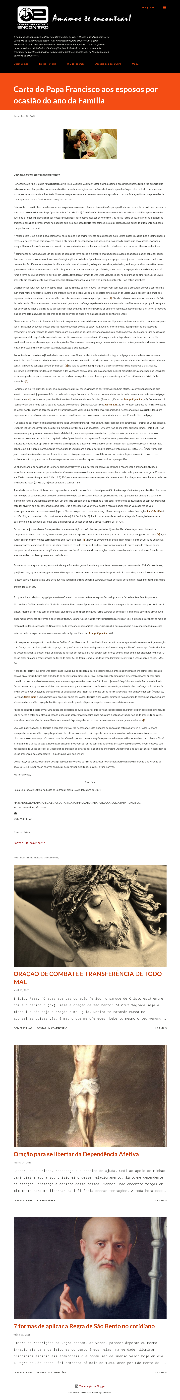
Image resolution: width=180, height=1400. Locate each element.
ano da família (40, 802)
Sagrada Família (24, 807)
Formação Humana (85, 802)
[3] (26, 381)
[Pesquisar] (148, 7)
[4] (29, 399)
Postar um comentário (30, 843)
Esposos (56, 802)
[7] (144, 720)
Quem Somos (21, 63)
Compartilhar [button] (23, 818)
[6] (84, 539)
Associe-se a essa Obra (108, 63)
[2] (66, 365)
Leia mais (161, 1028)
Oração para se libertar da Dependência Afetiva (76, 1154)
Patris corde (30, 697)
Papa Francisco (130, 802)
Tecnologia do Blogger (90, 1386)
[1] (110, 298)
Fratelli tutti (111, 404)
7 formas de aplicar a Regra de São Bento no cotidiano (84, 1326)
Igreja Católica (109, 802)
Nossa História (47, 63)
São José (41, 807)
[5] (158, 534)
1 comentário (46, 1200)
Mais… (135, 63)
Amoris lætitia (153, 511)
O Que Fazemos (75, 63)
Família (67, 802)
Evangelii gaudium (133, 399)
